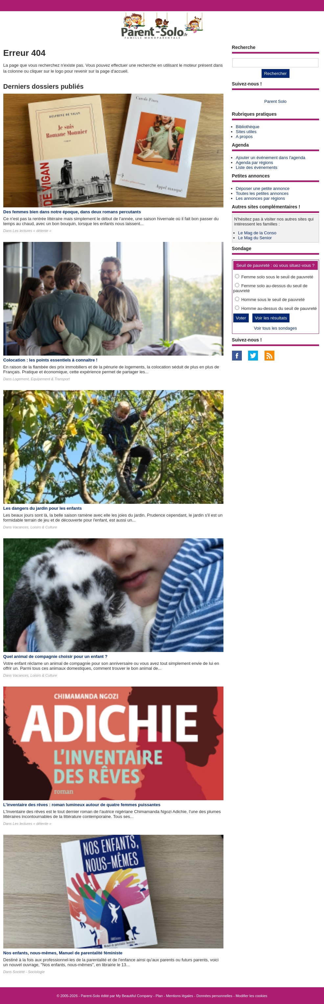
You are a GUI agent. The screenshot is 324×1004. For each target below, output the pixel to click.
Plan (159, 996)
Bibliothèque (248, 126)
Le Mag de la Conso (257, 232)
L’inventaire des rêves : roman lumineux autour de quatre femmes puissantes (81, 804)
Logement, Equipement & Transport (41, 379)
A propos (244, 136)
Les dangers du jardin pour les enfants (42, 508)
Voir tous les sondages (275, 328)
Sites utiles (246, 131)
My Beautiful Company (134, 996)
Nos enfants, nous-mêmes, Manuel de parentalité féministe (63, 952)
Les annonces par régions (260, 198)
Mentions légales (179, 996)
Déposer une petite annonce (262, 188)
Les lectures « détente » (32, 231)
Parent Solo (275, 101)
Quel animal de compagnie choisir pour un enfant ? (55, 656)
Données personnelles (214, 996)
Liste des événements (256, 167)
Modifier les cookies (251, 996)
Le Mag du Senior (255, 237)
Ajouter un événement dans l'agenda (270, 157)
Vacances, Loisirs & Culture (35, 527)
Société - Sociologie (29, 972)
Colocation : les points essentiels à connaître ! (50, 360)
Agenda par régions (254, 162)
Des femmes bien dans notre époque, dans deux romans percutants (72, 211)
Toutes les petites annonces (262, 193)
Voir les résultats (271, 317)
